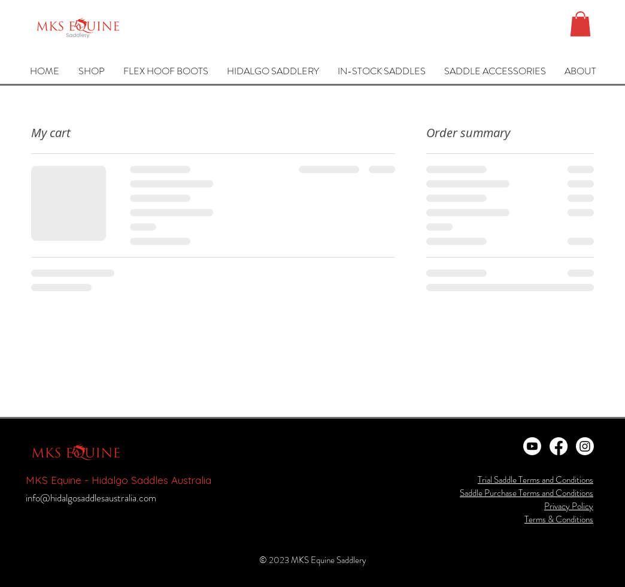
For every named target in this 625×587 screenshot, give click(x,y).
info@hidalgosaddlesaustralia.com (91, 498)
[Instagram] (585, 446)
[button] (580, 24)
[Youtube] (532, 446)
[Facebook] (559, 446)
